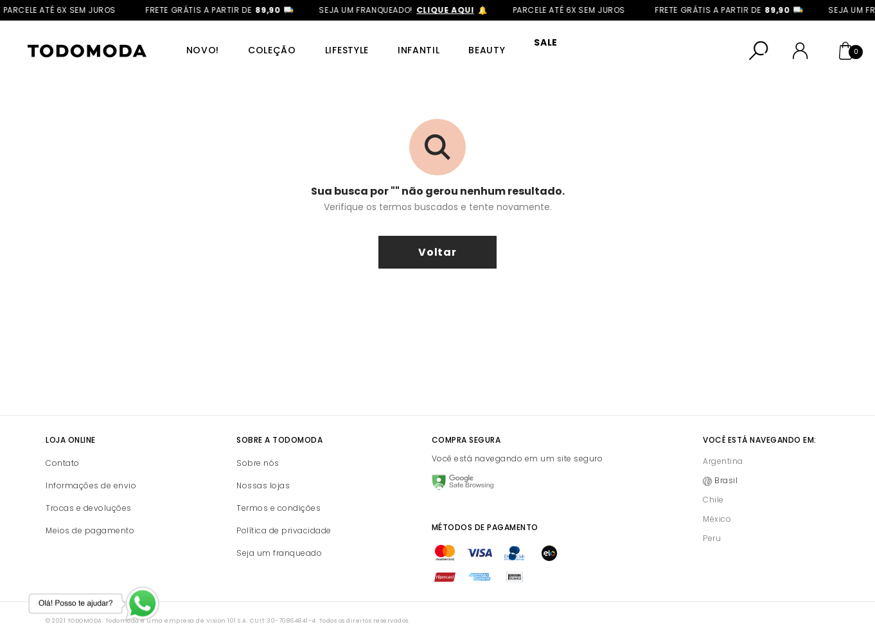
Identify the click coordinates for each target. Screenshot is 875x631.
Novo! (198, 45)
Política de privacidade (283, 521)
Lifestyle (336, 45)
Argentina (723, 452)
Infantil (405, 45)
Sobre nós (257, 454)
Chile (713, 490)
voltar (437, 243)
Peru (712, 529)
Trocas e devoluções (89, 498)
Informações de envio (91, 476)
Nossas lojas (263, 476)
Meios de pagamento (90, 521)
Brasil (726, 471)
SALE (526, 45)
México (717, 509)
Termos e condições (278, 498)
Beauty (470, 45)
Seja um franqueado (279, 543)
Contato (63, 454)
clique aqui (452, 9)
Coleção (264, 45)
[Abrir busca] (758, 46)
